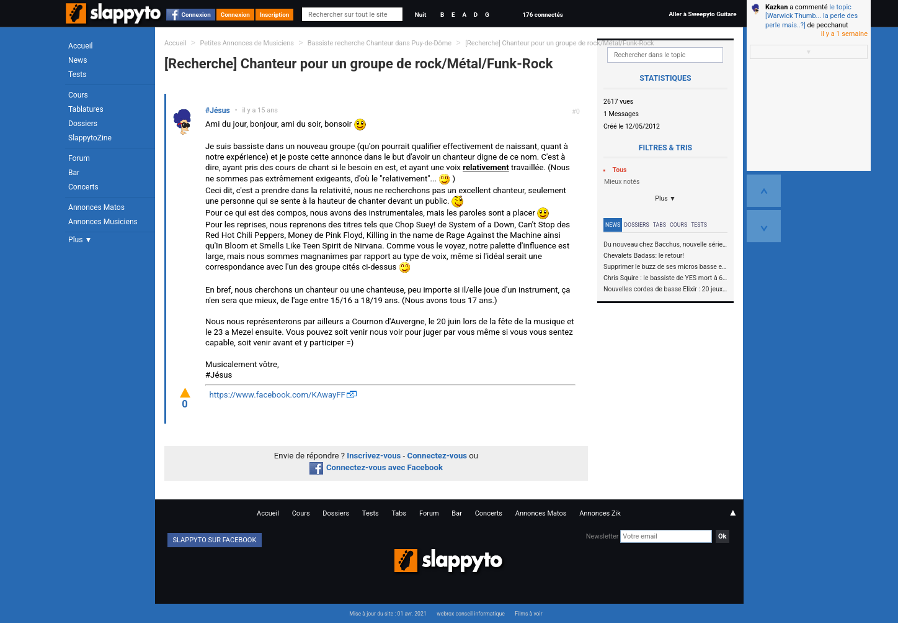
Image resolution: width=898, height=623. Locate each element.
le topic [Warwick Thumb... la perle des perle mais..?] (811, 16)
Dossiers (82, 123)
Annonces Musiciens (103, 221)
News (77, 60)
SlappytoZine (90, 138)
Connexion (196, 14)
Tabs (659, 225)
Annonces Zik (600, 513)
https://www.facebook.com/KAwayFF (277, 394)
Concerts (83, 187)
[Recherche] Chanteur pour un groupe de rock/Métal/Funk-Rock (559, 43)
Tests (77, 74)
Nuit (420, 14)
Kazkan (776, 7)
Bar (73, 172)
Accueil (80, 46)
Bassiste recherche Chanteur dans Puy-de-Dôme (380, 43)
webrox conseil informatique (471, 614)
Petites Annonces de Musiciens (247, 43)
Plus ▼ (80, 239)
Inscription (275, 14)
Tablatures (86, 109)
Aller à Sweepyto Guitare (702, 14)
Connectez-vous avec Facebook (376, 467)
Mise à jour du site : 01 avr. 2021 (387, 614)
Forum (79, 158)
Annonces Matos (96, 207)
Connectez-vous (437, 455)
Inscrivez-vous (374, 455)
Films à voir (528, 614)
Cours (78, 95)
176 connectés (542, 14)
